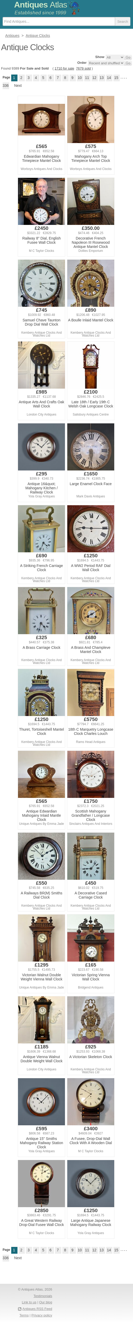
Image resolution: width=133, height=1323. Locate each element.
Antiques (40, 4)
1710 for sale (64, 68)
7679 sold (83, 68)
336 (6, 85)
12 (94, 78)
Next (18, 85)
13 (102, 78)
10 (80, 78)
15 (116, 78)
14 (109, 78)
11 (87, 78)
